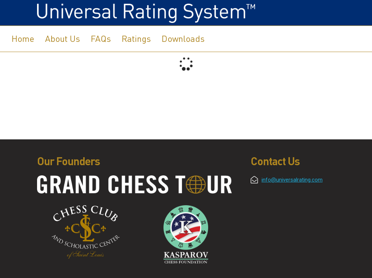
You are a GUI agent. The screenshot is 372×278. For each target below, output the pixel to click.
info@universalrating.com (292, 179)
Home (23, 38)
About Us (62, 38)
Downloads (183, 38)
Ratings (136, 38)
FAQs (101, 38)
